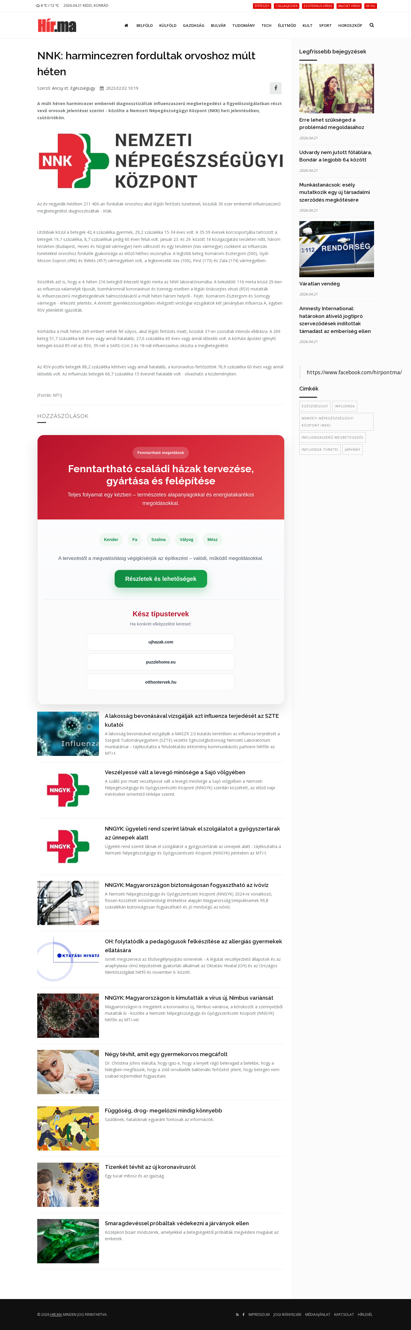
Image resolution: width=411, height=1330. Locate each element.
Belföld (145, 25)
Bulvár (218, 25)
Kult (308, 25)
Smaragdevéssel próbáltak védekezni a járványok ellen (177, 1223)
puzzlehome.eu (161, 662)
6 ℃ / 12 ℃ (47, 5)
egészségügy (315, 406)
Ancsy (57, 88)
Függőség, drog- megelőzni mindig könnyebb (163, 1110)
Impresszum (259, 1314)
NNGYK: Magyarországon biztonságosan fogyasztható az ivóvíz (187, 885)
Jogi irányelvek (287, 1314)
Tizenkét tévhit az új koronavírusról (150, 1167)
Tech (266, 25)
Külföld (167, 25)
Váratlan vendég (319, 284)
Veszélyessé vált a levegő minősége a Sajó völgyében (175, 772)
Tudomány (243, 25)
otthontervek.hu (160, 682)
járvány (352, 449)
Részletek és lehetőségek (160, 579)
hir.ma (56, 1314)
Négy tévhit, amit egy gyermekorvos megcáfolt (166, 1054)
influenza (345, 406)
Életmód (287, 25)
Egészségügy (82, 88)
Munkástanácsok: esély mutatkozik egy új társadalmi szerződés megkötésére (334, 192)
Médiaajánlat (317, 1314)
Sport (325, 25)
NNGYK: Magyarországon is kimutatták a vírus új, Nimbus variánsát (189, 998)
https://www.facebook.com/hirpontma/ (354, 372)
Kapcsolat (344, 1314)
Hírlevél (365, 1314)
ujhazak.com (160, 642)
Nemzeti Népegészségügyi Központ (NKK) (328, 421)
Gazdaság (193, 25)
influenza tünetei (320, 449)
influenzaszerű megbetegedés (332, 437)
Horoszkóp (350, 25)
